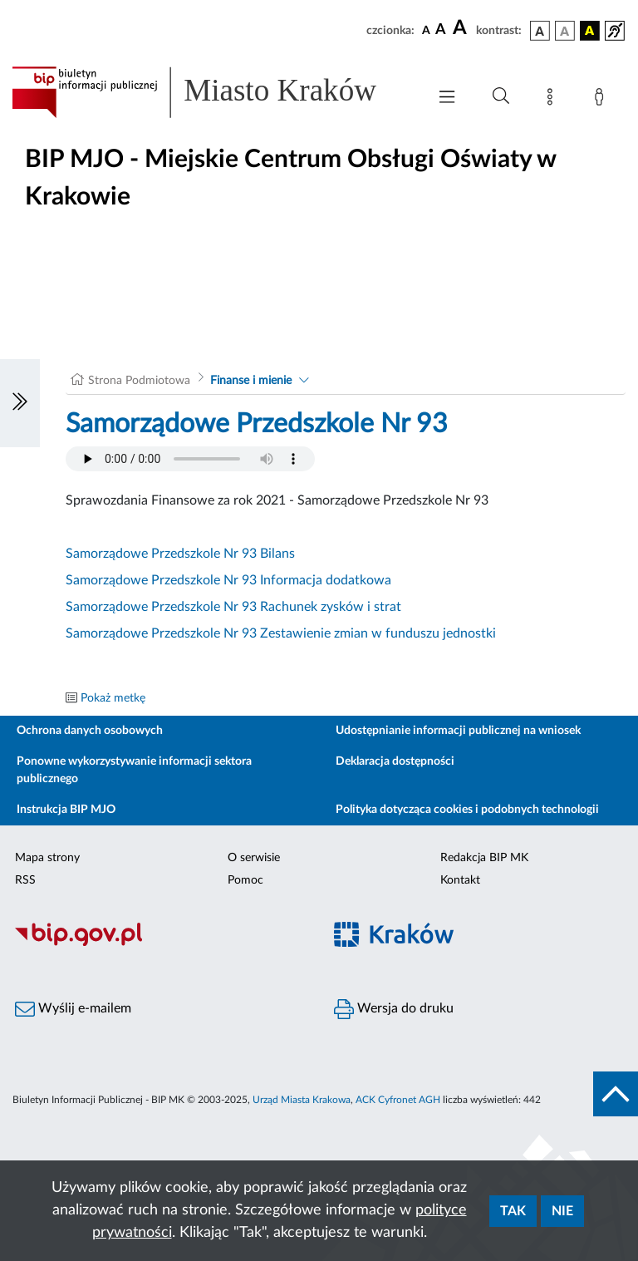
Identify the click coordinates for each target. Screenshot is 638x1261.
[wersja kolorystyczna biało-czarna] (565, 31)
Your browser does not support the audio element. (190, 458)
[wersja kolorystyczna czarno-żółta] (590, 31)
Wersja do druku (394, 1009)
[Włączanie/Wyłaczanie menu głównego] (446, 98)
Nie (562, 1211)
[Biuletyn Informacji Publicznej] (159, 943)
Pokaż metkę (113, 698)
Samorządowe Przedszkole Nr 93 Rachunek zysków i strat (233, 606)
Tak (513, 1211)
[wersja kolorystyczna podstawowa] (540, 31)
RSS (25, 880)
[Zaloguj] (602, 100)
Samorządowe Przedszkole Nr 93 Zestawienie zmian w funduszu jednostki (281, 633)
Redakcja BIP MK (484, 858)
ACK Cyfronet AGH (398, 1100)
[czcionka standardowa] (426, 30)
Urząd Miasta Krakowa (302, 1100)
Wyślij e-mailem (73, 1009)
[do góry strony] (615, 1093)
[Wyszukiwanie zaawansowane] (501, 96)
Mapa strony (47, 858)
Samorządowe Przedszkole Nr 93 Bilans (180, 553)
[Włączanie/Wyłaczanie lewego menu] (20, 403)
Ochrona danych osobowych (90, 730)
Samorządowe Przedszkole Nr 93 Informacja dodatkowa (228, 580)
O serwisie (254, 858)
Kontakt (460, 880)
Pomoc (245, 880)
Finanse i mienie (251, 381)
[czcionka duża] (462, 28)
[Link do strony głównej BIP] (211, 92)
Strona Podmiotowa (139, 381)
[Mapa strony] (553, 100)
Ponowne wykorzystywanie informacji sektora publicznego (134, 770)
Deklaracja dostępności (395, 761)
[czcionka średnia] (441, 30)
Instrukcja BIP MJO (66, 809)
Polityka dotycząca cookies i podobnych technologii (467, 809)
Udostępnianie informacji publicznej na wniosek (458, 730)
